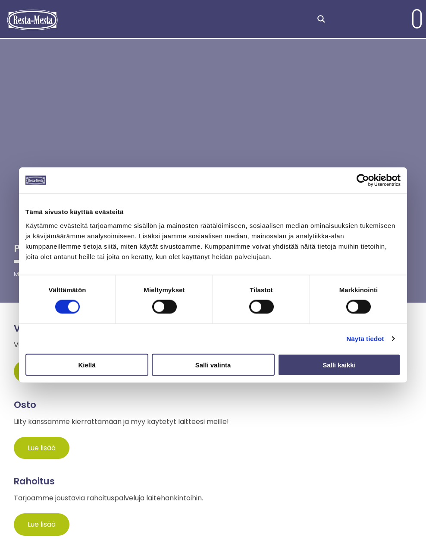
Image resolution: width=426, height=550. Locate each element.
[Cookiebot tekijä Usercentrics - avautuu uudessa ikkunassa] (363, 180)
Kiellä (86, 364)
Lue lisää (42, 448)
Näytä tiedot (365, 338)
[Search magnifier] (321, 19)
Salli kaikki (339, 364)
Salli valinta (213, 364)
